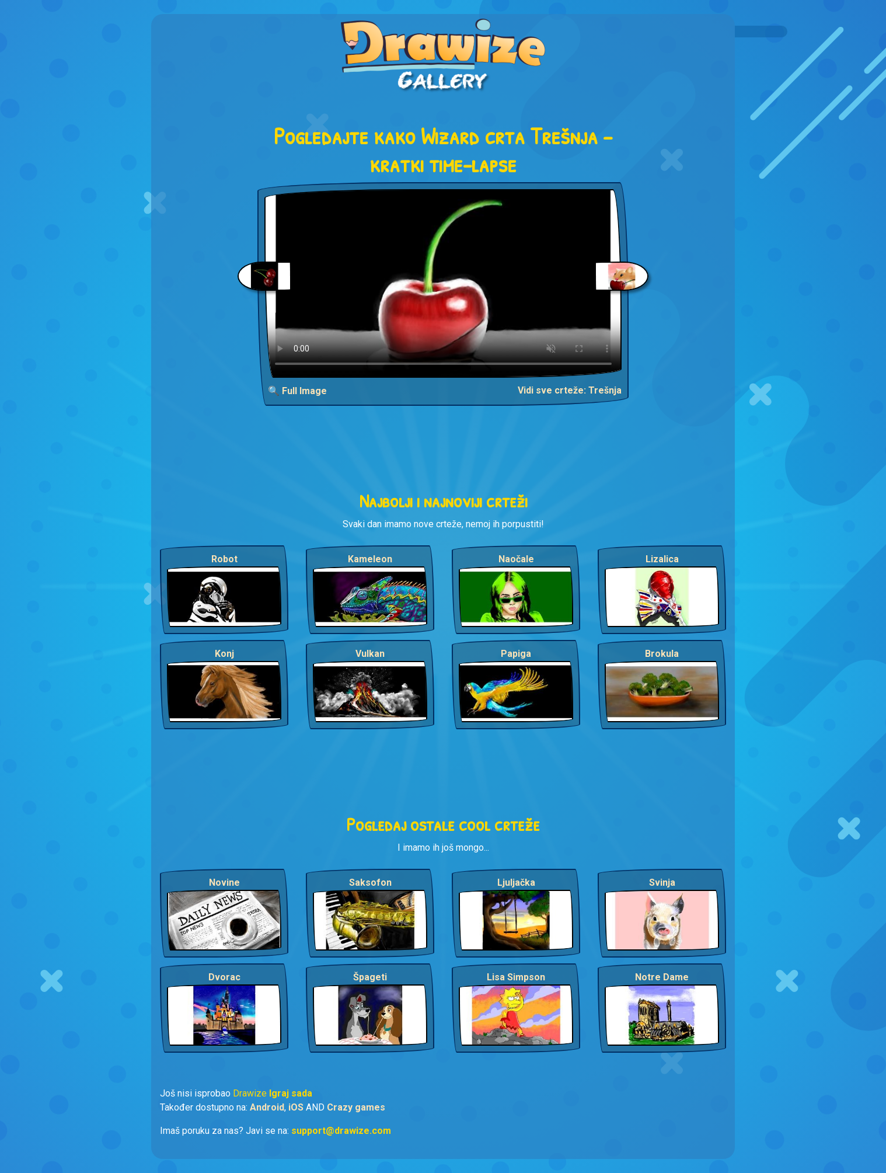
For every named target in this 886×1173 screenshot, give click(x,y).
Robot (224, 559)
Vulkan (370, 653)
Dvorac (224, 977)
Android (267, 1107)
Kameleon (370, 559)
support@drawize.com (341, 1130)
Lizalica (662, 559)
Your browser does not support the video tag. (443, 283)
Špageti (370, 977)
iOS (296, 1107)
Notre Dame (662, 977)
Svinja (662, 882)
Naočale (516, 559)
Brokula (662, 653)
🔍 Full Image (297, 390)
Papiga (516, 653)
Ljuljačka (516, 882)
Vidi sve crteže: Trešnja (570, 390)
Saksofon (370, 882)
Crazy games (356, 1107)
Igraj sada (290, 1093)
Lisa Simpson (516, 977)
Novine (224, 882)
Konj (224, 653)
